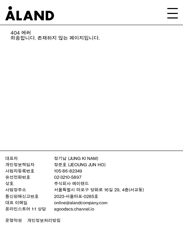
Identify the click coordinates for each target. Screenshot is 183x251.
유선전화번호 (17, 177)
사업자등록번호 (20, 171)
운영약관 (13, 220)
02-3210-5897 (68, 177)
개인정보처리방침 (44, 220)
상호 (9, 183)
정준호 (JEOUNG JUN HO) (80, 164)
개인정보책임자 (20, 164)
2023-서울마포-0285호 (76, 196)
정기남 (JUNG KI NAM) (76, 158)
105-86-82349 (68, 171)
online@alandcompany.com (80, 202)
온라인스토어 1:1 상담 (25, 209)
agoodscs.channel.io (74, 209)
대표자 (11, 158)
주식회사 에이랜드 (71, 183)
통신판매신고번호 (22, 196)
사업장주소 (15, 190)
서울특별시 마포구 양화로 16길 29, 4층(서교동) (99, 190)
